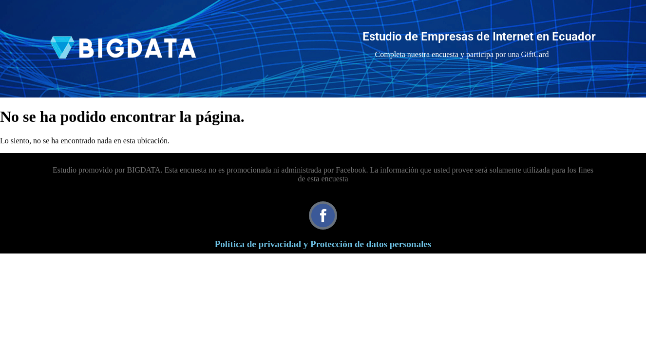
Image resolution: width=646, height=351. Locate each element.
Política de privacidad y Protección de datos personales (323, 244)
